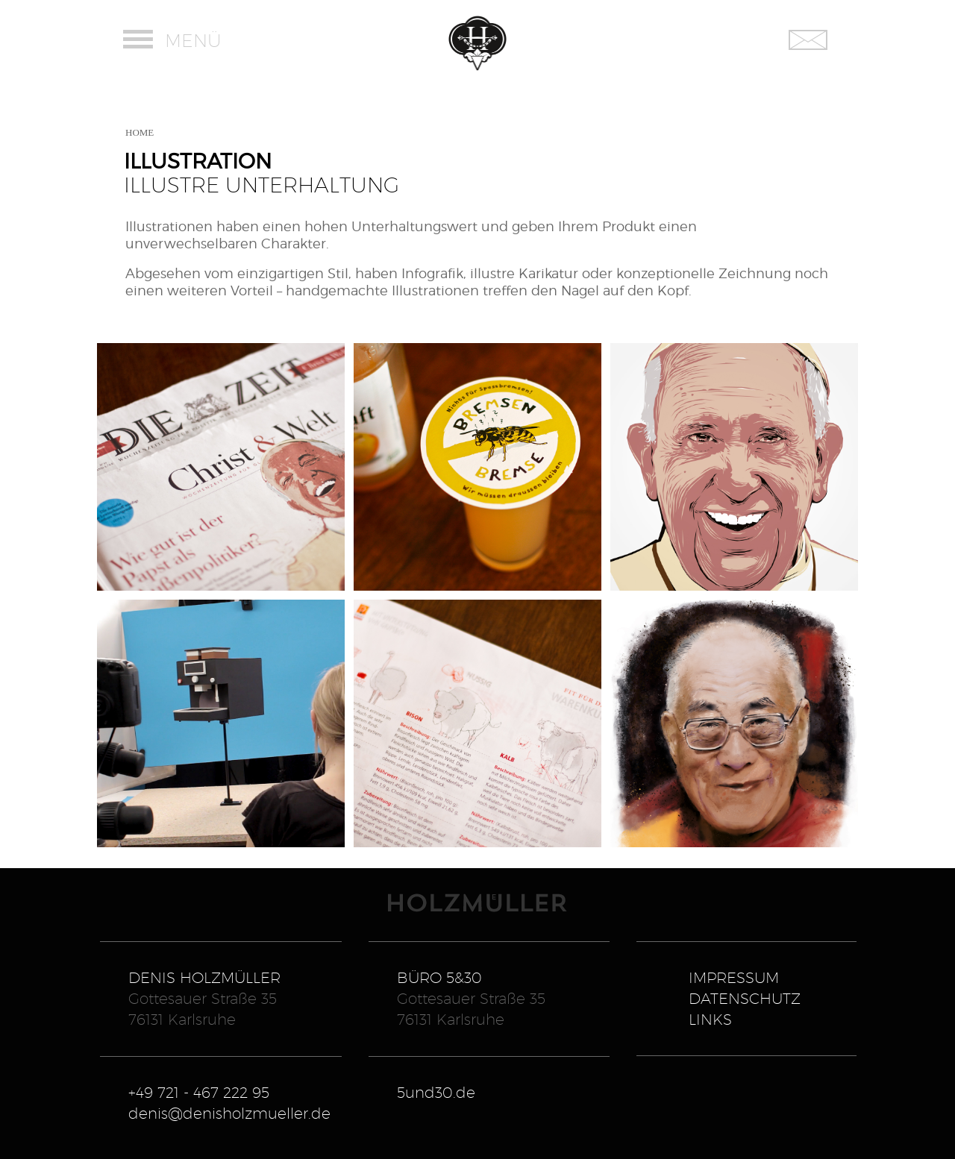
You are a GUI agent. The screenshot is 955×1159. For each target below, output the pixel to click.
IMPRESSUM (734, 978)
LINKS (710, 1019)
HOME (139, 132)
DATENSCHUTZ (745, 999)
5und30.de (436, 1093)
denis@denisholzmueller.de (229, 1113)
